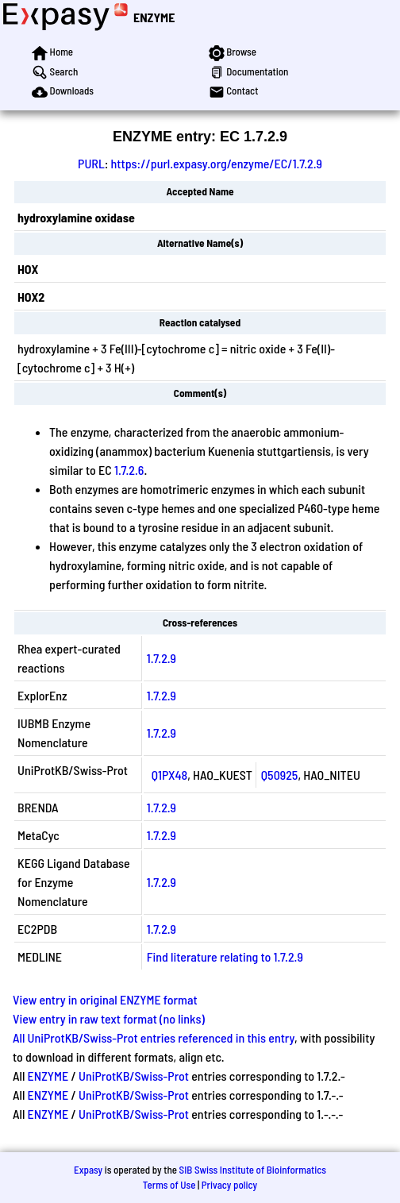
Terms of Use (169, 1184)
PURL (91, 163)
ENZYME (154, 17)
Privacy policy (229, 1184)
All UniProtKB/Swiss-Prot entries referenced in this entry (153, 1037)
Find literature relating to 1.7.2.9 (225, 956)
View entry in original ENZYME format (105, 999)
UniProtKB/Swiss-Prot (134, 1075)
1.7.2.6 (129, 469)
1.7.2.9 (161, 657)
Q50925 (279, 774)
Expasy (88, 1169)
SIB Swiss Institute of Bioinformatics (252, 1169)
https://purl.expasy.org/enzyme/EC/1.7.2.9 (216, 163)
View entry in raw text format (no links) (109, 1018)
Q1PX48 (169, 774)
